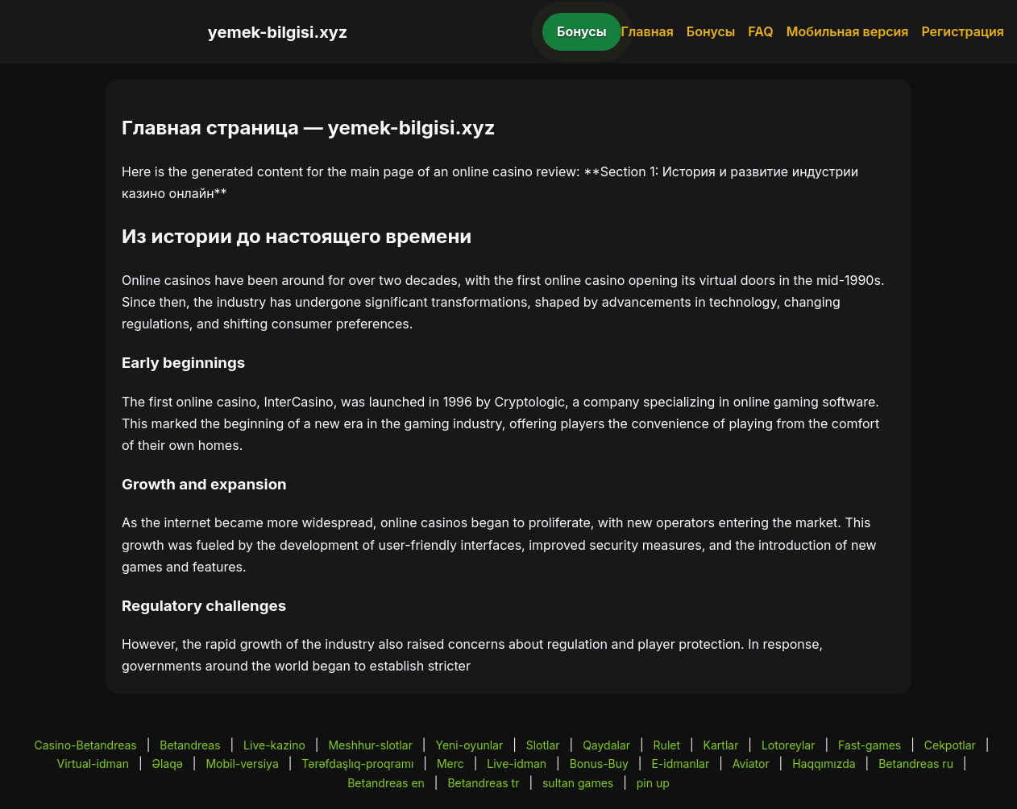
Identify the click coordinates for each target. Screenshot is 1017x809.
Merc (450, 763)
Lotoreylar (789, 745)
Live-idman (516, 763)
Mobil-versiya (241, 763)
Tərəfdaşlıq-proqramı (357, 763)
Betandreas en (386, 783)
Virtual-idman (92, 763)
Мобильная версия (848, 31)
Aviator (751, 763)
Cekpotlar (950, 745)
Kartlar (721, 745)
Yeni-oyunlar (469, 745)
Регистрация (962, 31)
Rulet (667, 745)
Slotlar (543, 745)
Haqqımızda (823, 763)
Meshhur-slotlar (370, 745)
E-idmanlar (680, 763)
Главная (647, 31)
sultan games (577, 783)
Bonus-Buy (599, 763)
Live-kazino (274, 745)
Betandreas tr (483, 783)
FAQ (760, 31)
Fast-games (869, 745)
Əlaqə (167, 763)
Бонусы (582, 31)
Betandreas (190, 745)
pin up (653, 783)
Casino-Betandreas (86, 745)
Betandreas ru (915, 763)
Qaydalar (606, 745)
